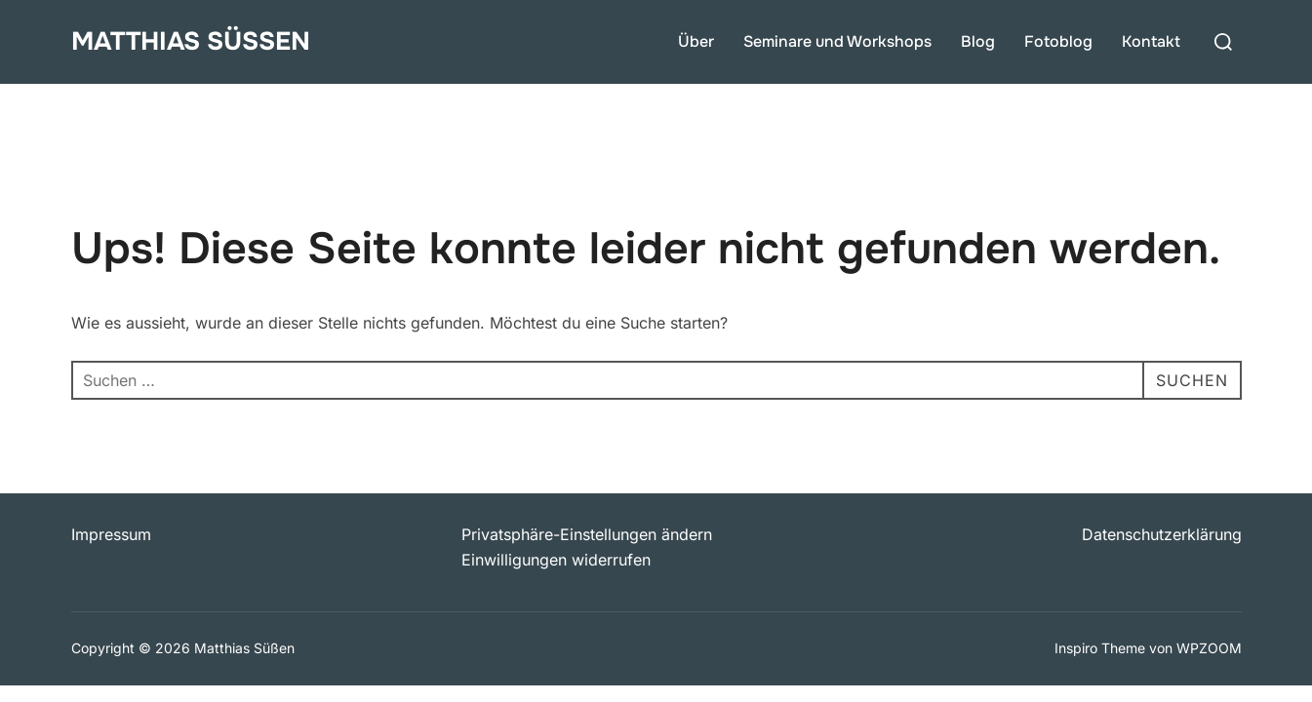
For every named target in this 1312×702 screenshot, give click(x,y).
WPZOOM (1209, 648)
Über (696, 41)
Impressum (111, 534)
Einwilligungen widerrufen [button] (556, 559)
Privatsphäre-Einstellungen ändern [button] (586, 534)
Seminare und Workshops (837, 41)
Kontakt (1151, 41)
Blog (978, 41)
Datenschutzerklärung (1162, 534)
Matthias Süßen (190, 41)
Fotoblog (1058, 41)
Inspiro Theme (1099, 648)
